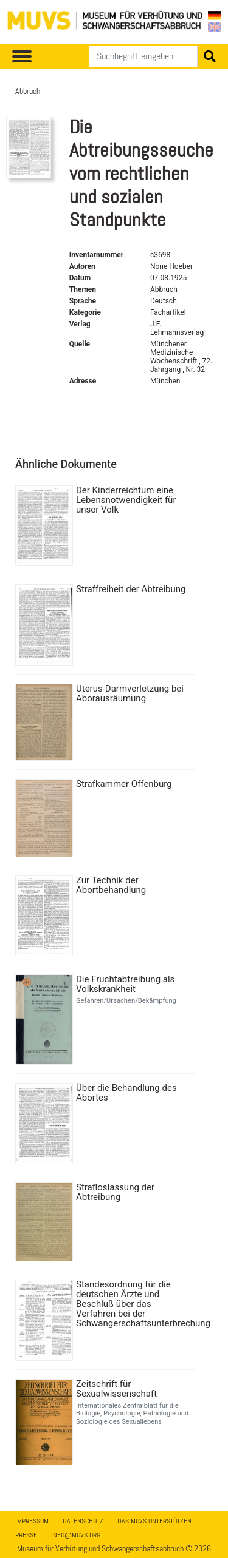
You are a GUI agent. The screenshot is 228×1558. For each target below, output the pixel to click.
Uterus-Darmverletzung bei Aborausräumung (130, 693)
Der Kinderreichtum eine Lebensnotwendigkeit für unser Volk (126, 499)
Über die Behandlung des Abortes (126, 1092)
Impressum (32, 1521)
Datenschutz (83, 1521)
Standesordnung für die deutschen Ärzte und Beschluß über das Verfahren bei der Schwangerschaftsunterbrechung (134, 1304)
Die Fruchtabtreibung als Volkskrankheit (125, 984)
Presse (26, 1535)
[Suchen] (143, 56)
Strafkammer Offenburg (124, 784)
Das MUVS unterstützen (154, 1521)
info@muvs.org (75, 1535)
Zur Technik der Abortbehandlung (111, 885)
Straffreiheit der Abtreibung (131, 589)
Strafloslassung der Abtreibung (115, 1192)
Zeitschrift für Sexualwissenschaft (116, 1388)
